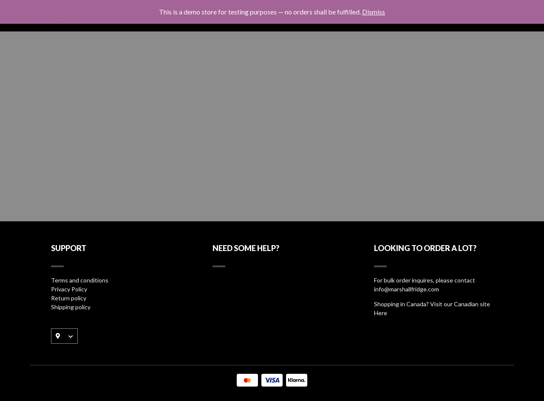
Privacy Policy (69, 289)
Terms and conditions (79, 280)
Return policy (68, 298)
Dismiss (373, 12)
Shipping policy (71, 307)
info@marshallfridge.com (406, 289)
